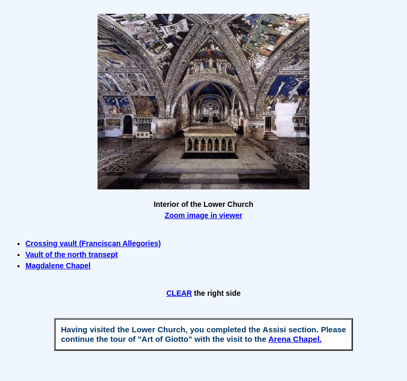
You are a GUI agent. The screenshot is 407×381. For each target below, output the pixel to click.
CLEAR (179, 293)
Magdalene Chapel (58, 265)
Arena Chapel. (295, 338)
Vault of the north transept (71, 254)
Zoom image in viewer (203, 215)
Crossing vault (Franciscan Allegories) (93, 243)
